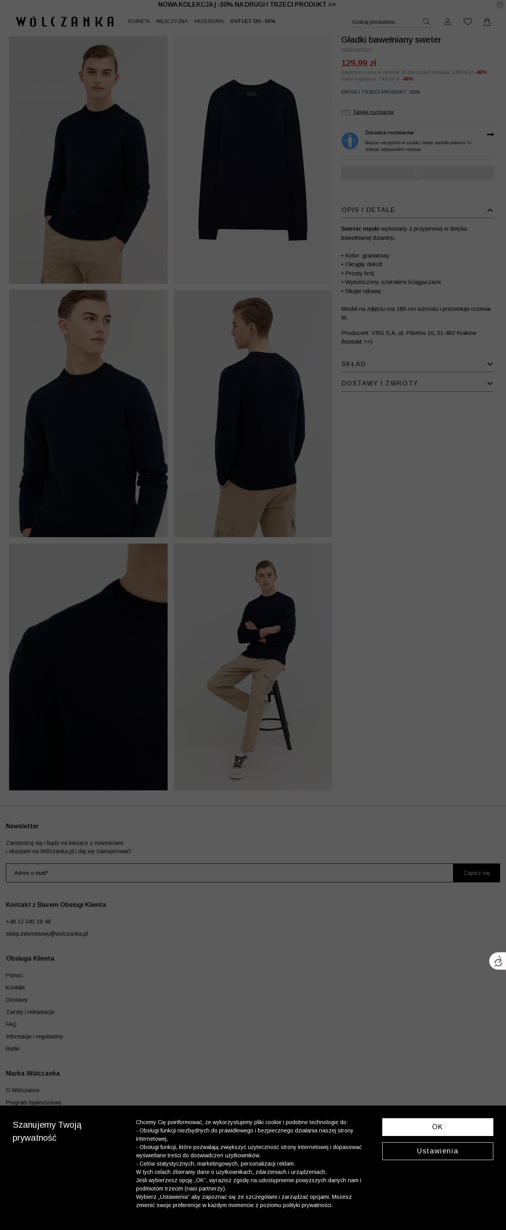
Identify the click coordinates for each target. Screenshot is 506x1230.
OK (438, 1127)
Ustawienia (437, 1151)
